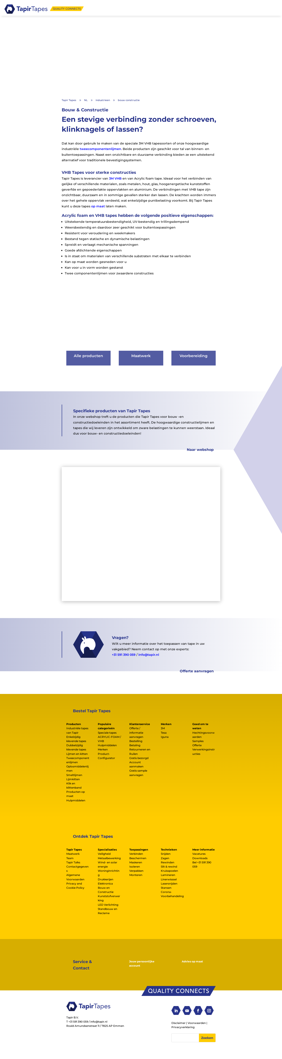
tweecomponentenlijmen (100, 149)
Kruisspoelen (169, 870)
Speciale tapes (107, 732)
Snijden (166, 853)
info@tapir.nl (148, 655)
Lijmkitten (73, 779)
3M (163, 728)
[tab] (78, 724)
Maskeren (135, 862)
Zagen (165, 858)
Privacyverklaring (183, 1027)
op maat (98, 206)
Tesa (164, 732)
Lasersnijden (169, 883)
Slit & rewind (169, 866)
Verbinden (136, 853)
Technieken (169, 849)
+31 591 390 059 (123, 655)
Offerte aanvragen (197, 671)
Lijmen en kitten (77, 753)
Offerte (197, 745)
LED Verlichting (108, 904)
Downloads (200, 858)
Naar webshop (200, 450)
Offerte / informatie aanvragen (136, 732)
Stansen (166, 887)
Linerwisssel (169, 879)
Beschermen (137, 858)
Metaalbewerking (109, 858)
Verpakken (136, 870)
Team (70, 858)
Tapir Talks (73, 862)
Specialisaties (107, 849)
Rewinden (167, 862)
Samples (198, 741)
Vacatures (199, 853)
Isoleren (134, 866)
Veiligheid (104, 853)
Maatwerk (73, 853)
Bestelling (135, 741)
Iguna (165, 736)
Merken (103, 749)
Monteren (135, 875)
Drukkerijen (105, 879)
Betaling (134, 745)
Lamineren (168, 875)
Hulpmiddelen (75, 800)
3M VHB (115, 178)
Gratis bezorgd (138, 758)
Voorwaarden (197, 1022)
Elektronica (105, 883)
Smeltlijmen (74, 774)
